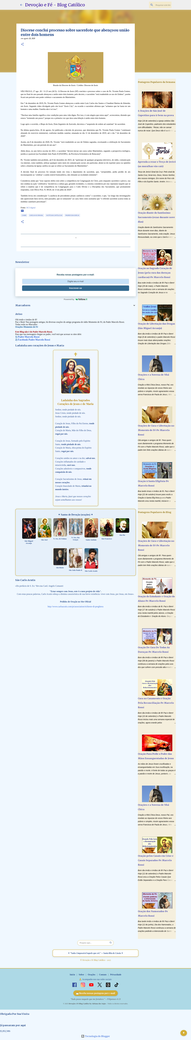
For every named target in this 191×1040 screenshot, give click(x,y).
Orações (91, 974)
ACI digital (30, 208)
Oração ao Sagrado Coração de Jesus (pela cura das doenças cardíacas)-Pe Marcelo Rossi (155, 273)
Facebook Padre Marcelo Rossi (34, 339)
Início (72, 974)
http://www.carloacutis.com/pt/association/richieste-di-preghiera (75, 606)
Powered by (75, 299)
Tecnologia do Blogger (95, 1036)
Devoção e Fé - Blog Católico (55, 5)
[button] (22, 45)
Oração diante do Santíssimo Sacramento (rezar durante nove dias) (156, 217)
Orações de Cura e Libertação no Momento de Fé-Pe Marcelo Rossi (156, 430)
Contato (102, 974)
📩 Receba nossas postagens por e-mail (95, 993)
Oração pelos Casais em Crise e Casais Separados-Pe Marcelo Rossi (155, 860)
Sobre (81, 974)
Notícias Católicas (54, 215)
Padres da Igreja (72, 215)
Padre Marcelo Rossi (28, 337)
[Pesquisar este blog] (157, 5)
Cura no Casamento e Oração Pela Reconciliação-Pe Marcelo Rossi (156, 703)
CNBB (24, 215)
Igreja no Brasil (36, 215)
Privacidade (115, 974)
